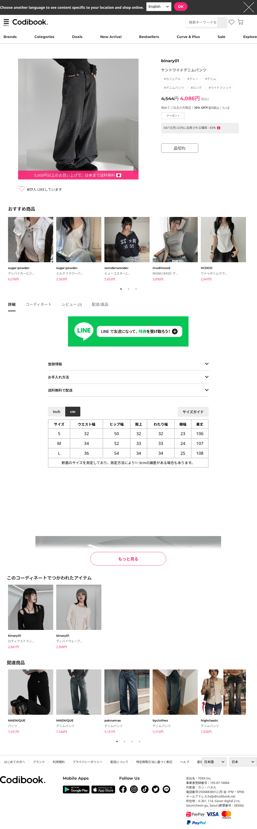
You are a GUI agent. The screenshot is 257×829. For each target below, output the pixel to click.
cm (72, 411)
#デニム (210, 79)
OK (180, 6)
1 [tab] (120, 288)
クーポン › (172, 115)
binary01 (170, 60)
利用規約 (59, 762)
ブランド (39, 762)
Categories (44, 36)
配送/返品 (100, 304)
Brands (10, 36)
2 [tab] (128, 288)
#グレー (193, 79)
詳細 (12, 304)
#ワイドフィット (220, 88)
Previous (4, 249)
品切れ (180, 148)
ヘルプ (184, 762)
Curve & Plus (188, 36)
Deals (77, 36)
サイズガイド (193, 411)
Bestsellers (149, 36)
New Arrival (110, 36)
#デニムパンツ (174, 88)
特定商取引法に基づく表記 (154, 762)
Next (252, 249)
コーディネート (39, 304)
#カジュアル (172, 79)
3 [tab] (136, 288)
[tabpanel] (32, 249)
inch (56, 411)
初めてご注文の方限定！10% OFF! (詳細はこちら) (195, 107)
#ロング (196, 88)
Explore (250, 36)
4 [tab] (139, 741)
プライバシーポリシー (88, 762)
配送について (119, 762)
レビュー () (72, 304)
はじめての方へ (14, 762)
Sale (221, 36)
